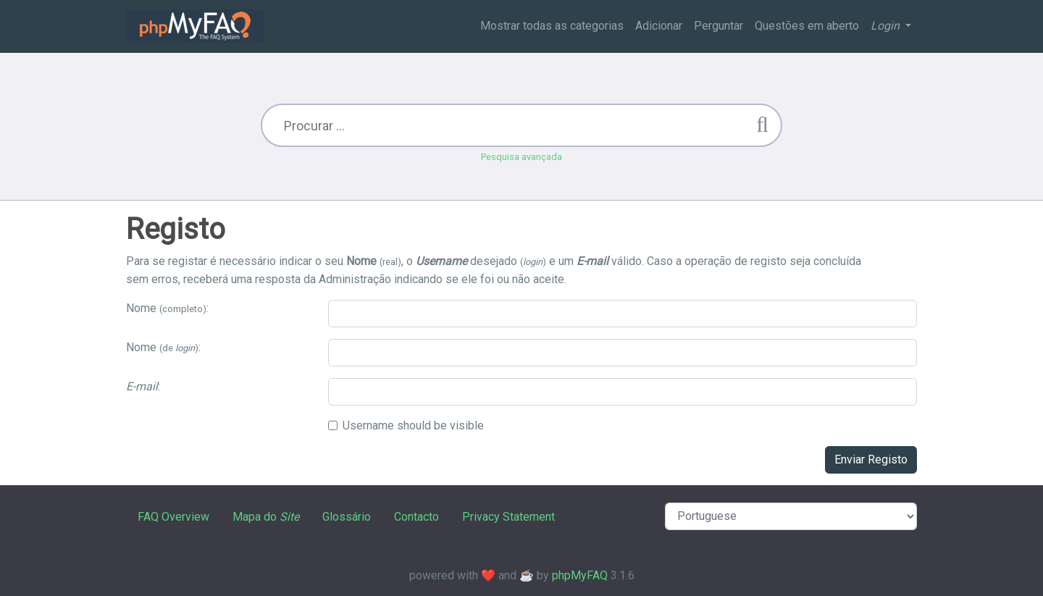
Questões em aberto (807, 26)
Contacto (416, 517)
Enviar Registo (871, 459)
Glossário (346, 517)
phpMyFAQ (580, 575)
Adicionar (658, 26)
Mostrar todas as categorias (552, 26)
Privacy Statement (508, 517)
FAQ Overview (173, 517)
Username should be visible (413, 425)
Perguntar (718, 26)
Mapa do (266, 517)
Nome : (167, 308)
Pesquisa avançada (521, 156)
